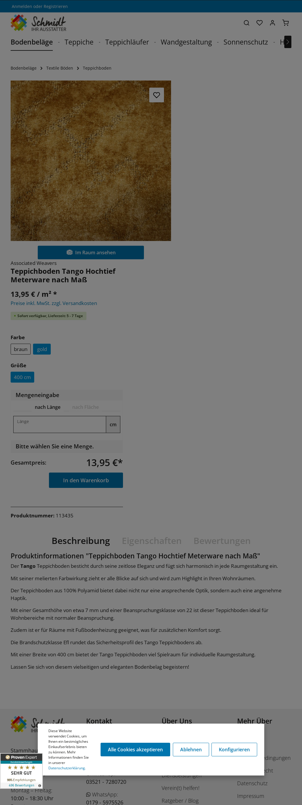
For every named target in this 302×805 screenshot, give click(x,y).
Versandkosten (259, 791)
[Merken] (155, 95)
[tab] (217, 228)
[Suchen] (246, 23)
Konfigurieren (234, 749)
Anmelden (22, 6)
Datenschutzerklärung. (67, 767)
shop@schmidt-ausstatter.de (105, 648)
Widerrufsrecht (255, 592)
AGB (242, 630)
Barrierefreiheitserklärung (268, 642)
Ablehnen (191, 749)
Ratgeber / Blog (180, 622)
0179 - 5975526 (104, 623)
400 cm (193, 198)
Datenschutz (252, 604)
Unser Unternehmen (187, 558)
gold (212, 170)
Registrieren (56, 6)
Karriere (171, 571)
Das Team (174, 584)
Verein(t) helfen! (180, 609)
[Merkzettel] (259, 23)
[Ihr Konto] (272, 23)
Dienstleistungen (182, 596)
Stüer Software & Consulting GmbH (71, 797)
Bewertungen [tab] (222, 361)
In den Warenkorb (255, 301)
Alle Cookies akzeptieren (135, 749)
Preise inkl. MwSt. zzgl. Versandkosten (224, 124)
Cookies (246, 558)
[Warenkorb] (285, 23)
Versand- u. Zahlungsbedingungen (264, 575)
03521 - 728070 (104, 574)
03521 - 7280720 (106, 603)
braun (191, 170)
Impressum (250, 617)
